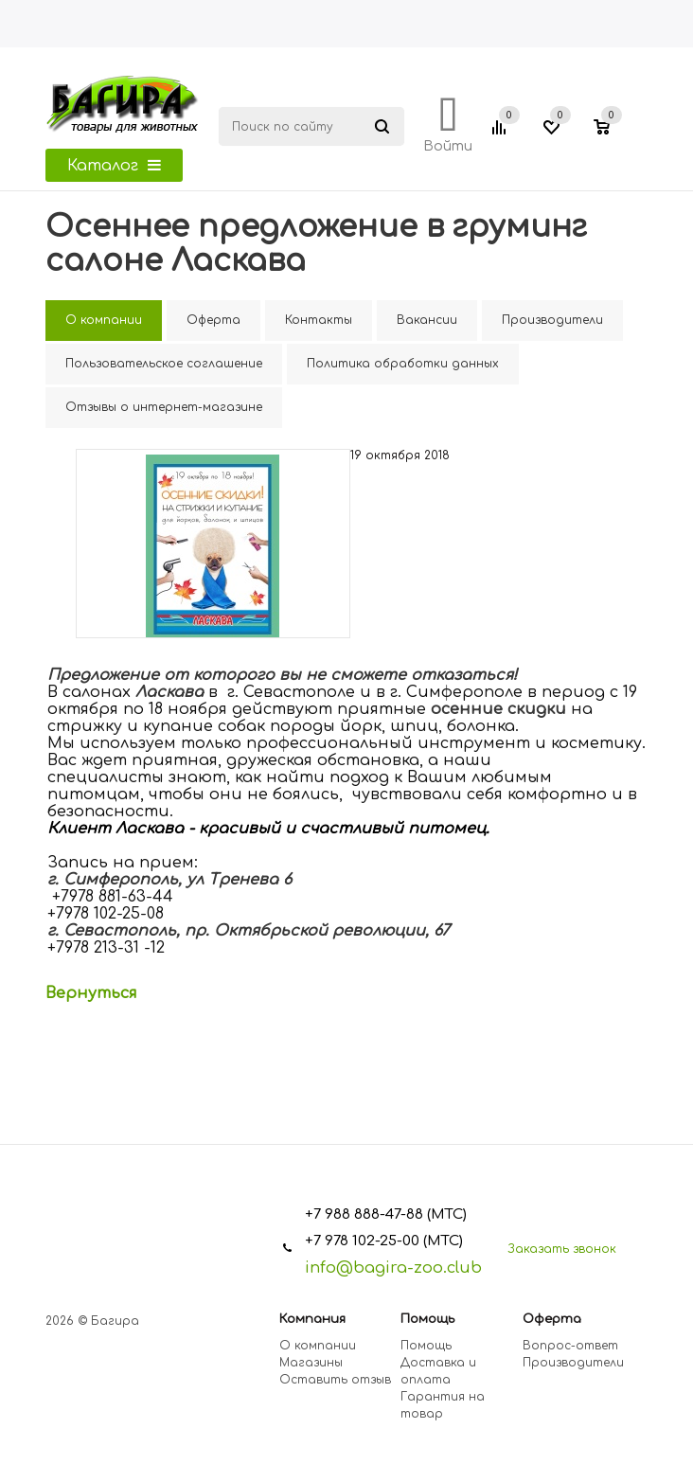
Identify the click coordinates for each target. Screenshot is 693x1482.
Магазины (311, 1362)
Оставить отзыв (335, 1379)
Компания (312, 1319)
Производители (573, 1362)
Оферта (552, 1319)
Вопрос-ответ (570, 1345)
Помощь (427, 1319)
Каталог (114, 165)
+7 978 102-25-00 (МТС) (384, 1241)
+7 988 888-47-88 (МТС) (386, 1214)
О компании (317, 1345)
